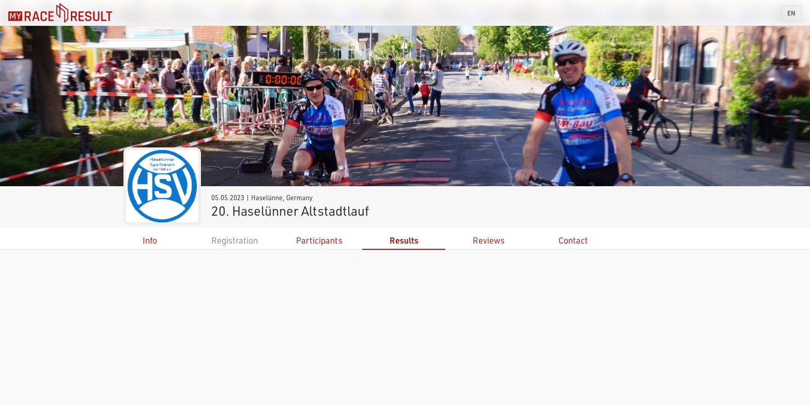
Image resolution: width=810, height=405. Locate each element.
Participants (319, 240)
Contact (573, 240)
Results (404, 240)
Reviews (489, 240)
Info (150, 240)
